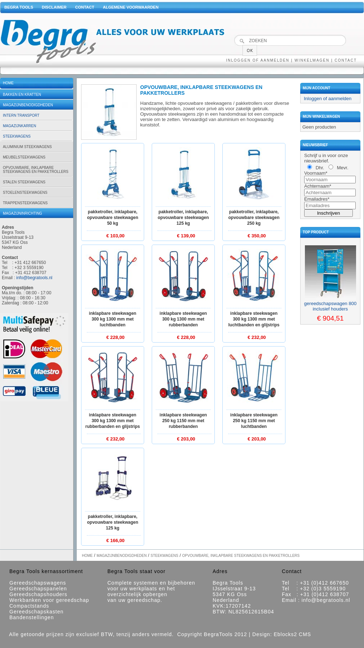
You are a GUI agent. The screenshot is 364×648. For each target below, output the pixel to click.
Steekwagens (17, 136)
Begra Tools (18, 7)
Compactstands (29, 606)
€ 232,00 (257, 337)
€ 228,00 (115, 337)
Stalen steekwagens (24, 182)
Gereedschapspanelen (38, 588)
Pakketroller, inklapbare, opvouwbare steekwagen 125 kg (183, 217)
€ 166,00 (115, 540)
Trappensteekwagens (25, 203)
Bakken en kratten (22, 95)
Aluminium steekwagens (27, 147)
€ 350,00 (257, 235)
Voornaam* (315, 173)
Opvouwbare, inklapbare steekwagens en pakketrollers (35, 170)
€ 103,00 (115, 235)
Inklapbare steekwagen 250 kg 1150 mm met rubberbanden (183, 420)
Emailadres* (316, 199)
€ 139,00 (186, 235)
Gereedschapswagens (37, 583)
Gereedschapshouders (38, 594)
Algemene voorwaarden (130, 7)
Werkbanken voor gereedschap (49, 600)
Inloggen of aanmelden (257, 60)
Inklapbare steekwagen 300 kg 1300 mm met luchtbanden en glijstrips (253, 319)
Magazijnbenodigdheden (28, 105)
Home (8, 83)
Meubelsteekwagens (24, 157)
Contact (84, 7)
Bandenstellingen (31, 617)
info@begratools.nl (34, 277)
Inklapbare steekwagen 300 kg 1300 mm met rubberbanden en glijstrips (112, 420)
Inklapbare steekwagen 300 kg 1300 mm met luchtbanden (112, 319)
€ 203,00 (186, 439)
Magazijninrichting (22, 213)
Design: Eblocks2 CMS (281, 634)
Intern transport (21, 115)
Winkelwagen (311, 60)
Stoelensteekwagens (25, 193)
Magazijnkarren (19, 126)
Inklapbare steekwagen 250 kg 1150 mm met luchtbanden (254, 420)
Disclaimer (54, 7)
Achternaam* (317, 186)
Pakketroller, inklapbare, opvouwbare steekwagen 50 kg (112, 217)
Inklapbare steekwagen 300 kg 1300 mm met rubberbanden (183, 319)
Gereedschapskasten (36, 612)
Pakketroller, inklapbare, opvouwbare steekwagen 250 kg (253, 217)
